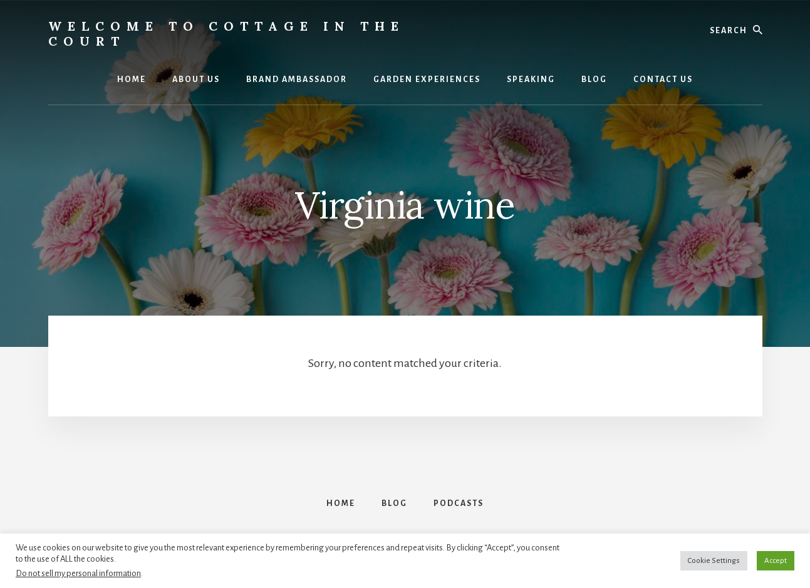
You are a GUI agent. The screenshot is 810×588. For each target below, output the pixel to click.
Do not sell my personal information (78, 573)
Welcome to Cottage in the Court (226, 33)
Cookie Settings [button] (714, 561)
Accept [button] (775, 561)
